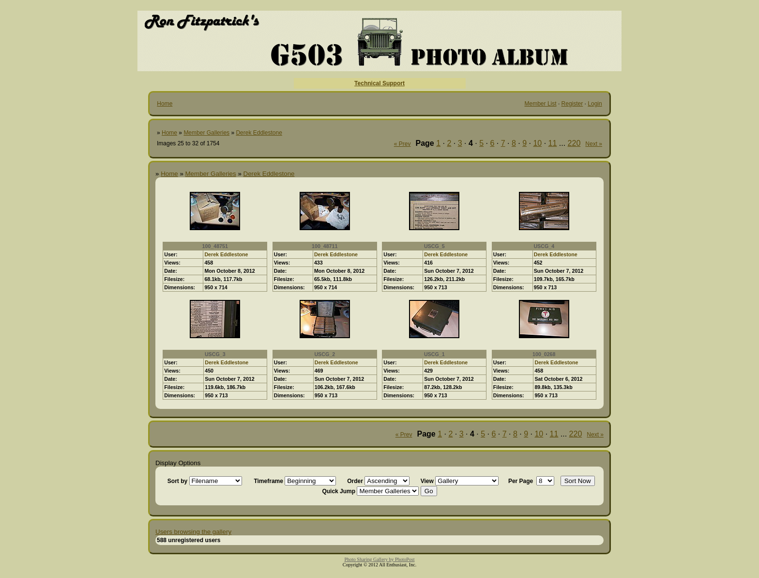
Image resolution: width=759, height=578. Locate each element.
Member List (541, 103)
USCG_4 (543, 246)
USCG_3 (215, 354)
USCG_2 (324, 354)
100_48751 (215, 246)
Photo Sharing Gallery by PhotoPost (379, 559)
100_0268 (543, 354)
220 (574, 143)
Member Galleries (206, 132)
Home (164, 103)
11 (552, 143)
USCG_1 (434, 354)
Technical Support (379, 83)
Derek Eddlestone (259, 132)
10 (537, 143)
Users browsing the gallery (193, 531)
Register (572, 103)
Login (595, 103)
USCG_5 (434, 246)
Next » (593, 144)
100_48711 (324, 246)
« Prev (402, 144)
